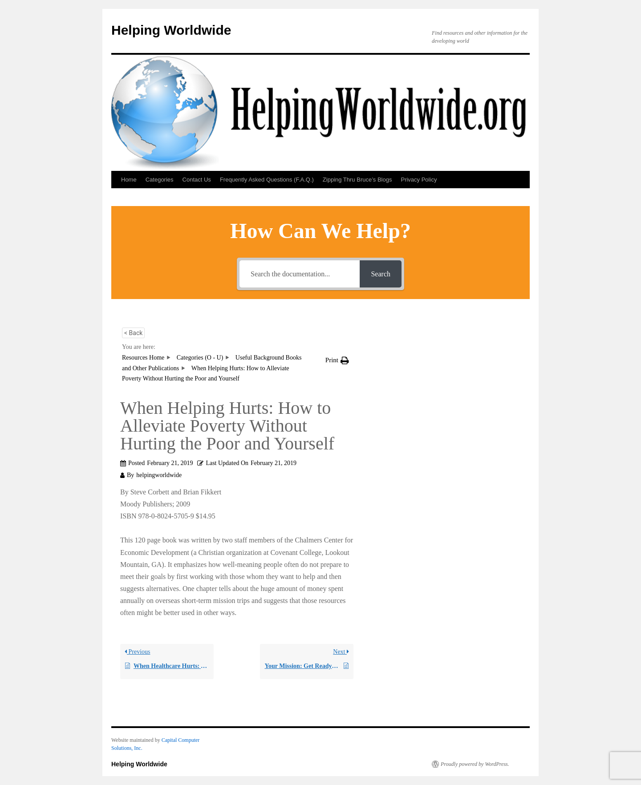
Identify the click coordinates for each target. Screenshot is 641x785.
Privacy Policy (419, 179)
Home (129, 179)
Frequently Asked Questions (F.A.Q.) (267, 179)
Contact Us (197, 179)
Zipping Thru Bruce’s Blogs (357, 179)
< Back (133, 332)
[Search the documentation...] (299, 273)
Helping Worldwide (171, 30)
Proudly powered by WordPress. (475, 764)
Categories (160, 179)
